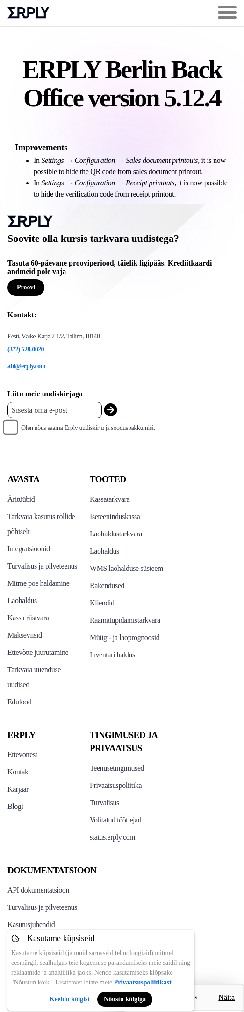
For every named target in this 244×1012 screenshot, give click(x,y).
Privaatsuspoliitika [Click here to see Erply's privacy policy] (116, 785)
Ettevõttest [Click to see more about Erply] (22, 755)
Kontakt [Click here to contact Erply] (18, 772)
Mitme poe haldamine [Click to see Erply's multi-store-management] (38, 583)
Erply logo (28, 13)
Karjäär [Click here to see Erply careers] (18, 789)
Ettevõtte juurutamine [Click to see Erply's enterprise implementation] (37, 652)
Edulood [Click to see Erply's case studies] (19, 702)
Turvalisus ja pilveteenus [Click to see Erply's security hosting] (42, 566)
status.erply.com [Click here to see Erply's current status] (112, 837)
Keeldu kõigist (70, 999)
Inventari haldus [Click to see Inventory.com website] (112, 655)
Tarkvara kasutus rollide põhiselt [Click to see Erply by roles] (41, 524)
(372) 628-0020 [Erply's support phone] (25, 349)
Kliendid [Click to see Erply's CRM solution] (102, 603)
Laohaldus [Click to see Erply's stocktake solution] (104, 551)
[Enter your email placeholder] (54, 410)
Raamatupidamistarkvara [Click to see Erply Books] (125, 620)
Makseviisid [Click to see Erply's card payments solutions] (24, 635)
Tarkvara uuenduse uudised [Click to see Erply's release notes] (34, 677)
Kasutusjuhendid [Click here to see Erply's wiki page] (31, 924)
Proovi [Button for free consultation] (26, 287)
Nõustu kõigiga (125, 999)
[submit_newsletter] (110, 410)
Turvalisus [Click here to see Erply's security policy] (104, 803)
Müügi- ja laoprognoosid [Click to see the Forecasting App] (124, 637)
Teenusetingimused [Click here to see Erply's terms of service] (117, 768)
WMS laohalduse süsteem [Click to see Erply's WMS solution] (126, 568)
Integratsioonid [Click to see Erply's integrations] (28, 549)
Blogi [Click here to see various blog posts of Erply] (15, 806)
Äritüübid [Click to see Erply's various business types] (21, 499)
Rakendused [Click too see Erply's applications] (107, 586)
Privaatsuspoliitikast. (143, 982)
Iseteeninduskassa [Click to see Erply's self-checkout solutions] (115, 516)
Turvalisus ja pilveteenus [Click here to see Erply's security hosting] (42, 907)
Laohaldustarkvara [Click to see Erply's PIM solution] (116, 534)
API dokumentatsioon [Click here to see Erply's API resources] (38, 890)
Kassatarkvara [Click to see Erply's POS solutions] (109, 499)
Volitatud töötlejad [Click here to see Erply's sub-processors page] (115, 820)
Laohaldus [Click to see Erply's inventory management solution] (22, 600)
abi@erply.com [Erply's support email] (26, 366)
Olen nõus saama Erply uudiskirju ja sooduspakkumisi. (88, 427)
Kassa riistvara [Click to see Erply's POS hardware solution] (28, 618)
